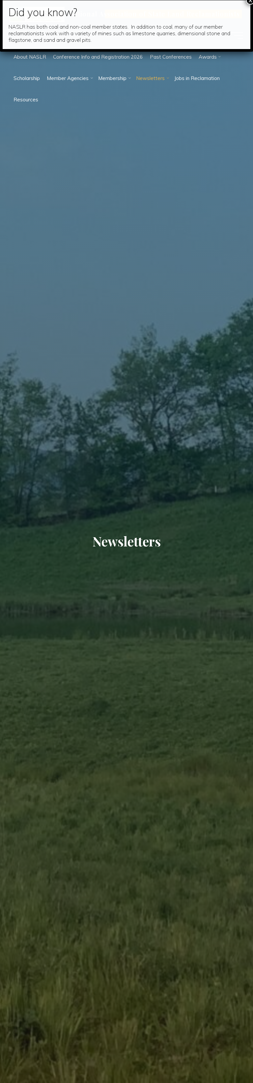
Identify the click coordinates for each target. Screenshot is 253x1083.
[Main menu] (237, 35)
